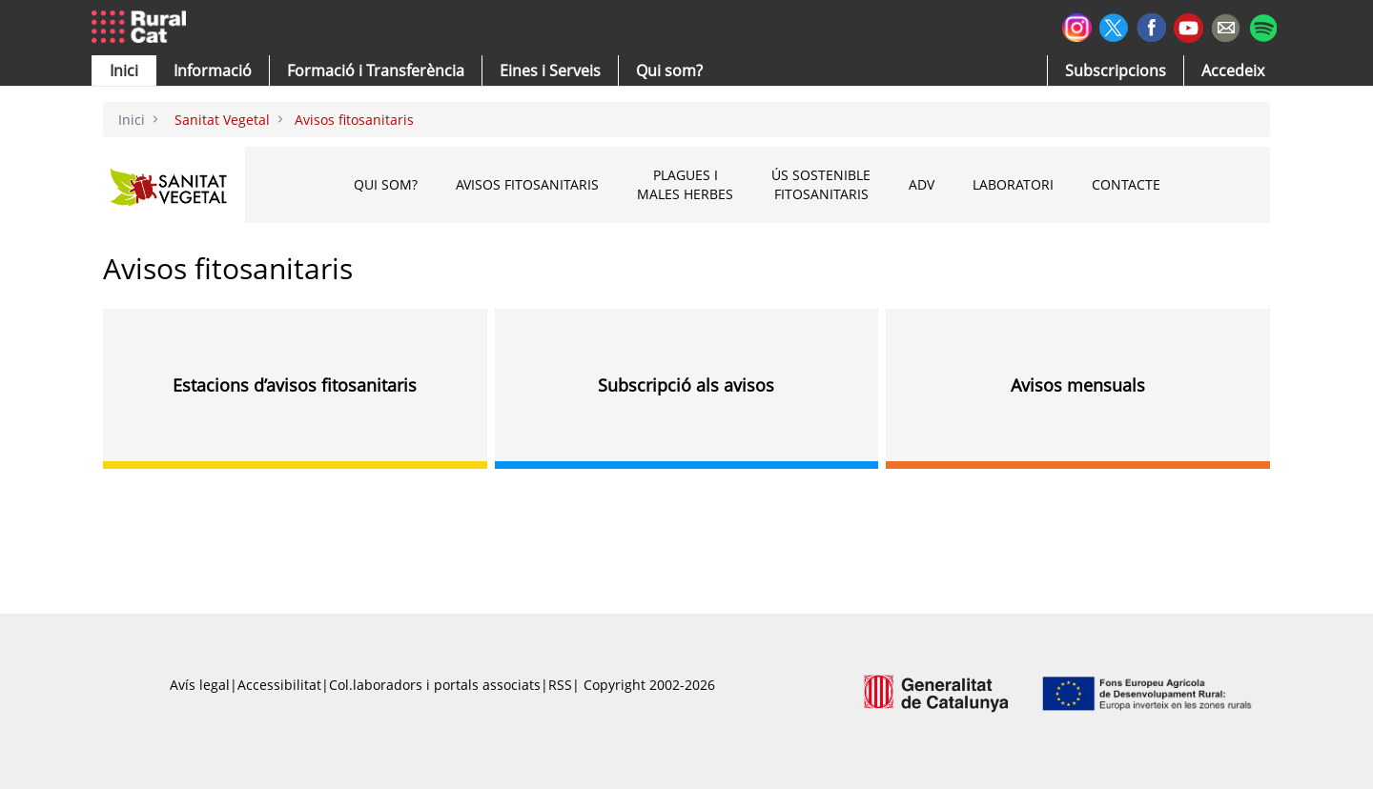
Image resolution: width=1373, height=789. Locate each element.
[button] (123, 70)
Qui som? (386, 184)
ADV (921, 184)
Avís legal (200, 685)
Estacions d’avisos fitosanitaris (295, 385)
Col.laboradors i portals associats (435, 685)
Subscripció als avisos (686, 385)
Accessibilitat (279, 685)
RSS (560, 685)
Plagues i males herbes (685, 184)
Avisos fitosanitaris (527, 184)
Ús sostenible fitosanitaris (821, 184)
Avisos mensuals (1078, 385)
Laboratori (1013, 184)
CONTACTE (1126, 184)
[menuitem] (376, 70)
